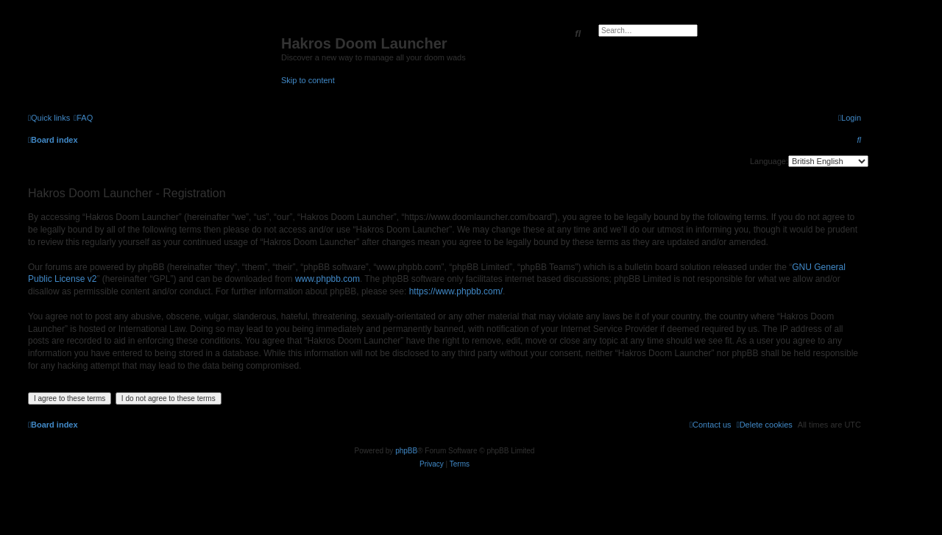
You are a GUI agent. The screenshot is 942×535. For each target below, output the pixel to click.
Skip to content (308, 80)
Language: (769, 161)
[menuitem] (83, 117)
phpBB (406, 451)
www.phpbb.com (327, 279)
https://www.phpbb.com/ (456, 291)
